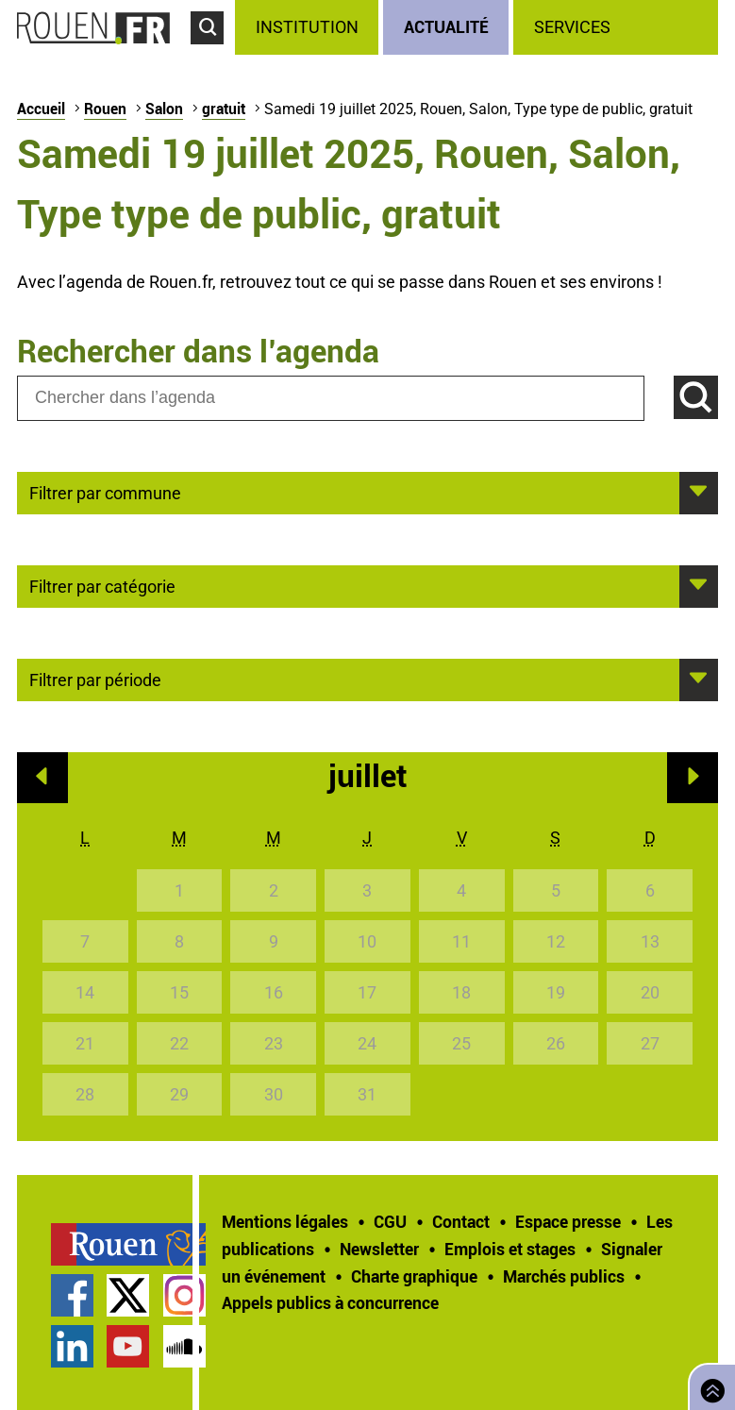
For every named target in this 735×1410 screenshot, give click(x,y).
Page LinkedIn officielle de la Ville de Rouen (72, 1346)
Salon (164, 108)
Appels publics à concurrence (330, 1302)
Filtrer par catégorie (102, 585)
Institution (307, 27)
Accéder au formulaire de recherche (213, 53)
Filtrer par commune (105, 491)
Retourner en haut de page (708, 1385)
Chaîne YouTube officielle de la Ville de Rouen (128, 1346)
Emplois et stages (510, 1248)
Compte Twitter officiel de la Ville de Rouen (128, 1295)
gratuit (223, 108)
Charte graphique (414, 1276)
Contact (461, 1221)
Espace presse (568, 1221)
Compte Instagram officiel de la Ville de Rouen (184, 1295)
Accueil (41, 108)
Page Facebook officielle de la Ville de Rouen (72, 1295)
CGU (390, 1221)
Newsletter (379, 1248)
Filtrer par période (95, 678)
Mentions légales (285, 1221)
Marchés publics (564, 1276)
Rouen (105, 108)
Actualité (446, 26)
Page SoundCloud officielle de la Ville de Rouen (184, 1346)
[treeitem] (309, 27)
